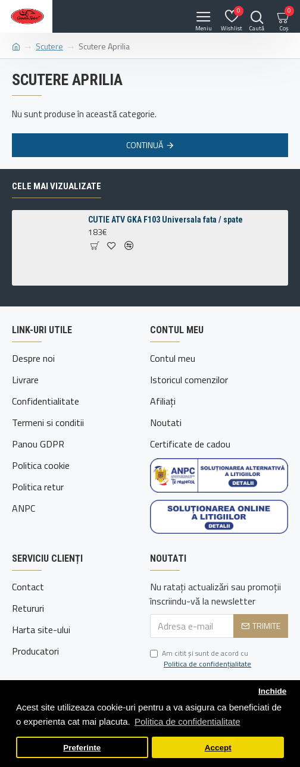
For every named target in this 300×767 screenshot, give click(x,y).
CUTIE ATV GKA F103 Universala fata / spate (165, 219)
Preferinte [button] (82, 747)
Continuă (144, 145)
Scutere (49, 46)
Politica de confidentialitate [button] (187, 721)
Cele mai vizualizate (56, 186)
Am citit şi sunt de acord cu (201, 658)
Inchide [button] (272, 691)
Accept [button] (218, 747)
